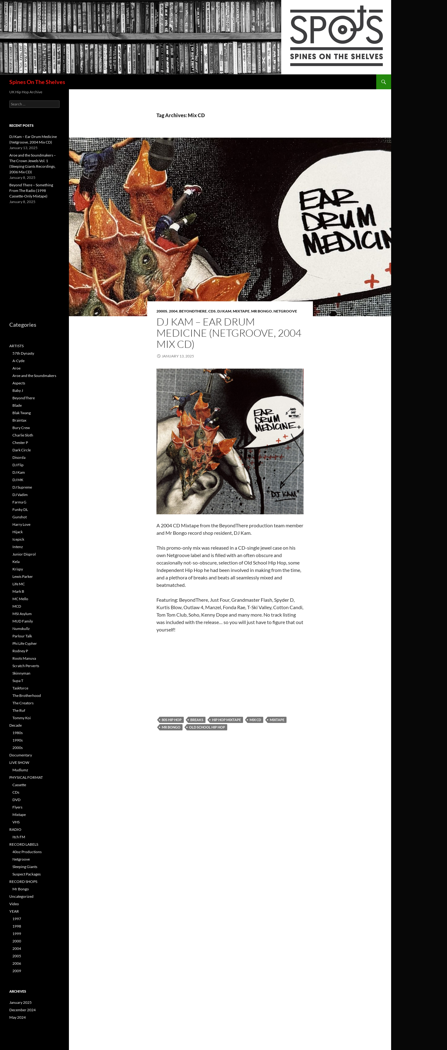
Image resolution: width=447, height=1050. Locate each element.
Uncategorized (21, 896)
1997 (16, 918)
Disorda (18, 457)
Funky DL (20, 509)
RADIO (15, 829)
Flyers (17, 807)
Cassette (19, 784)
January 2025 (20, 1002)
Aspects (18, 383)
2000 (16, 941)
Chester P (20, 442)
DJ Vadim (20, 494)
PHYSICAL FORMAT (26, 777)
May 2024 (17, 1017)
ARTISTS (16, 345)
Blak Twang (21, 412)
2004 (173, 311)
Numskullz (21, 628)
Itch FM (18, 837)
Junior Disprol (24, 554)
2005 (16, 956)
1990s (17, 740)
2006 (16, 963)
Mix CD (255, 720)
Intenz (17, 546)
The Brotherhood (26, 695)
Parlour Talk (22, 636)
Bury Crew (21, 427)
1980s (17, 732)
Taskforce (20, 688)
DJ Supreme (22, 487)
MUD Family (22, 621)
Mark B (18, 591)
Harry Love (21, 524)
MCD (16, 606)
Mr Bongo (261, 311)
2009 (16, 970)
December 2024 (22, 1010)
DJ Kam (224, 311)
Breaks (196, 720)
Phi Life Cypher (24, 643)
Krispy (17, 569)
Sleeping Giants (24, 866)
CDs (212, 311)
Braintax (19, 420)
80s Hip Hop (172, 720)
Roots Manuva (24, 658)
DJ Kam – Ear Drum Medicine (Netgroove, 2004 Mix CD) (228, 332)
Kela (16, 561)
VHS (16, 822)
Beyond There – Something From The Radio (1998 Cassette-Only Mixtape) (31, 190)
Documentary (20, 755)
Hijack (17, 531)
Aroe (16, 368)
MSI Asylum (22, 613)
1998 (16, 926)
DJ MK (17, 479)
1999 (16, 933)
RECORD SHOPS (23, 881)
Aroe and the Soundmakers (34, 375)
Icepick (18, 539)
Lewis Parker (22, 576)
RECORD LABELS (23, 844)
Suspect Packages (26, 874)
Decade (15, 725)
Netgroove (285, 311)
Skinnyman (21, 673)
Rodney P (20, 651)
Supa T (17, 680)
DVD (16, 799)
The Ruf (18, 710)
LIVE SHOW (19, 762)
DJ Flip (18, 465)
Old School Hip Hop (207, 727)
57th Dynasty (23, 353)
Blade (17, 405)
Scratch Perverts (25, 665)
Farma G (19, 502)
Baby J (17, 390)
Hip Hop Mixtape (226, 720)
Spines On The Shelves (37, 81)
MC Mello (20, 598)
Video (14, 904)
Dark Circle (21, 450)
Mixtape (241, 311)
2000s (161, 311)
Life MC (18, 584)
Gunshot (19, 517)
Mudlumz (20, 770)
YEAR (14, 911)
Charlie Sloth (22, 435)
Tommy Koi (21, 718)
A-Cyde (18, 360)
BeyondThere (193, 311)
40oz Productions (27, 851)
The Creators (23, 703)
